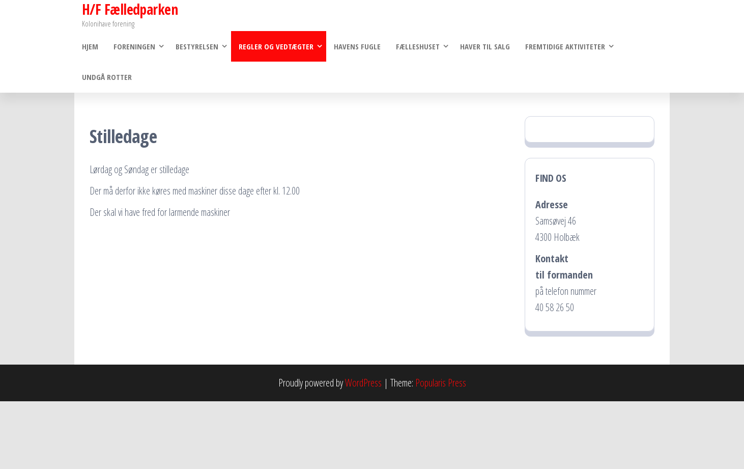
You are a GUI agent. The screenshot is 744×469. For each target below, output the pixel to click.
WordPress (363, 383)
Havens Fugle (357, 46)
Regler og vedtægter (276, 46)
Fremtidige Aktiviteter (565, 46)
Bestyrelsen (197, 46)
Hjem (90, 46)
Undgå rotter (107, 77)
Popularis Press (440, 383)
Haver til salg (485, 46)
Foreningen (134, 46)
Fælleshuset (418, 46)
